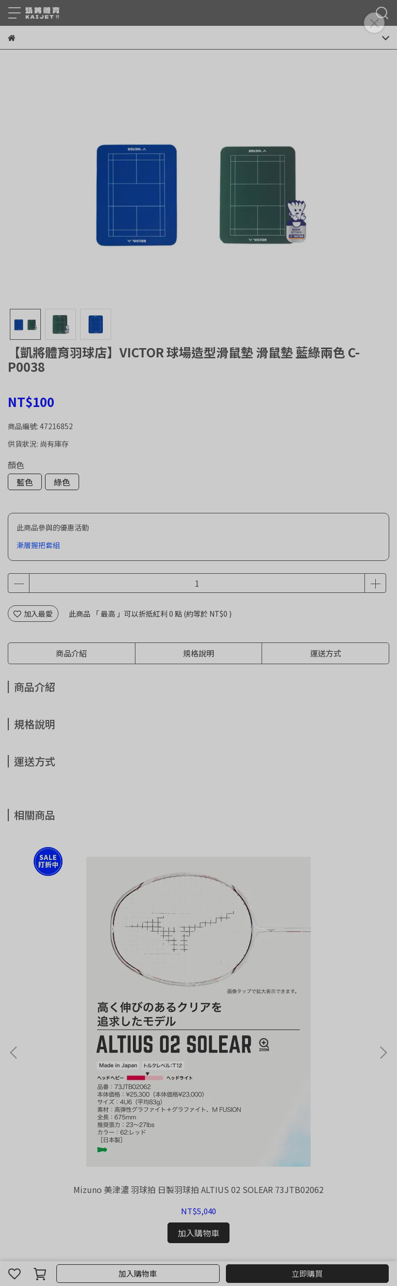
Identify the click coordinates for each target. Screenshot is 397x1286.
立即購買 (307, 1273)
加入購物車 (137, 1273)
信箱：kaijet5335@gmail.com (59, 1141)
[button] (383, 933)
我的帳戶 (110, 1067)
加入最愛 (33, 613)
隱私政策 (144, 1067)
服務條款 (178, 1067)
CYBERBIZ (267, 1247)
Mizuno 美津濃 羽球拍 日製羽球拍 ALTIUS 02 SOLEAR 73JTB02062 (78, 954)
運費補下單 (198, 949)
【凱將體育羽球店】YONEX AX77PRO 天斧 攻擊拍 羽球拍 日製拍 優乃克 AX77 (319, 954)
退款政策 (76, 1067)
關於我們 (41, 1067)
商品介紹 (71, 653)
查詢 (15, 1067)
